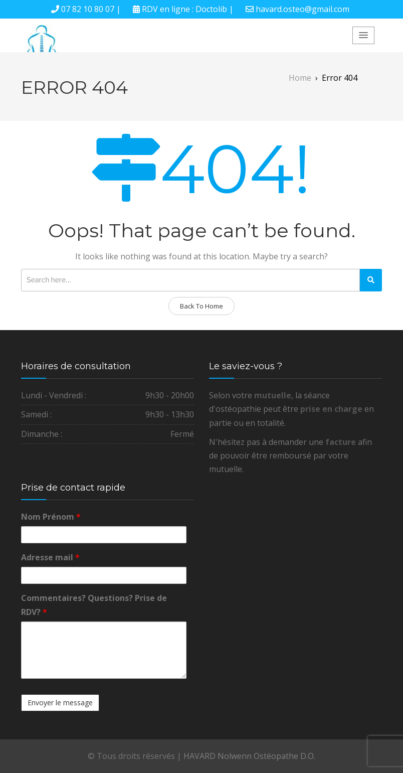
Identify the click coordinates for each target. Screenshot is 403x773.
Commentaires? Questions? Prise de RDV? (94, 604)
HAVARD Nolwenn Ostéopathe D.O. (249, 755)
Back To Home (201, 306)
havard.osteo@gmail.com (302, 9)
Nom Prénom (51, 516)
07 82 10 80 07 (87, 9)
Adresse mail (50, 557)
